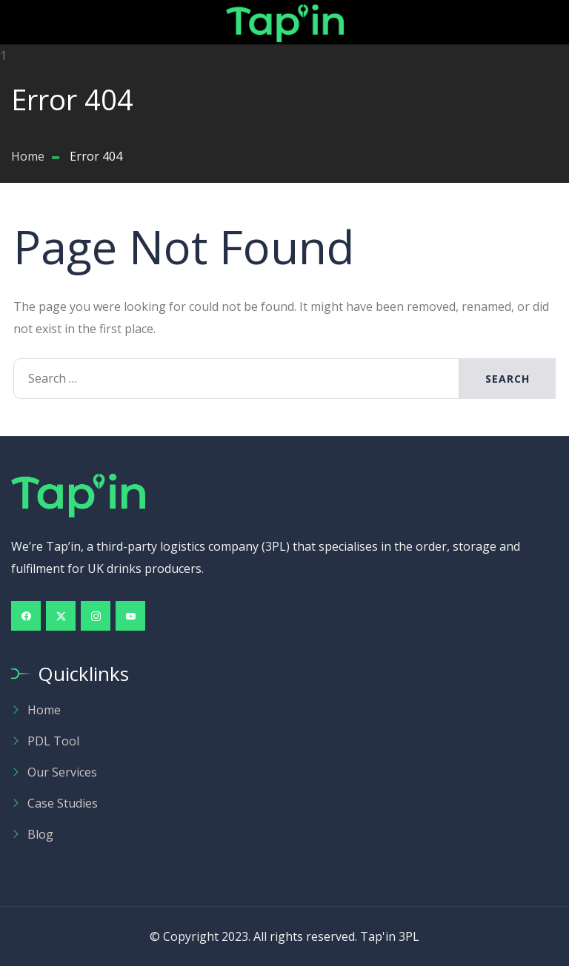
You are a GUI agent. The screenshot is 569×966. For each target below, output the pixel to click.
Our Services (62, 772)
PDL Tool (53, 741)
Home (44, 710)
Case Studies (62, 803)
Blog (40, 834)
